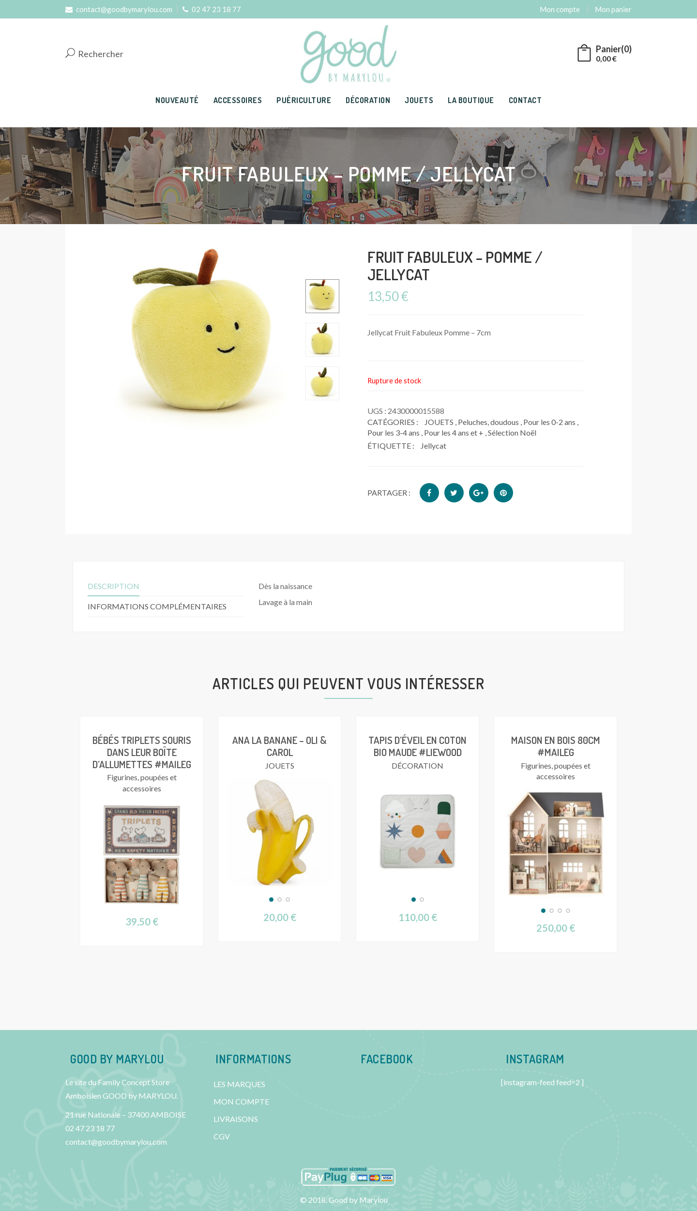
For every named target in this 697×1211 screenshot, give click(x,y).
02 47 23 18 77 (211, 9)
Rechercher (94, 54)
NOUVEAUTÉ (177, 100)
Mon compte (560, 9)
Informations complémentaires (157, 606)
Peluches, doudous (488, 421)
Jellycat (433, 445)
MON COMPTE (241, 1100)
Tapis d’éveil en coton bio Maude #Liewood (417, 745)
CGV (221, 1135)
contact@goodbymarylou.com (118, 9)
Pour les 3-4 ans (393, 432)
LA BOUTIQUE (471, 100)
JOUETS (419, 100)
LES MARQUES (239, 1083)
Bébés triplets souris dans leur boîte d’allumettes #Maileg (141, 751)
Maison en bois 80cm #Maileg (555, 745)
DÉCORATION (368, 100)
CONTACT (525, 100)
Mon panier (613, 9)
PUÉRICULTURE (303, 100)
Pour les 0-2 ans (549, 421)
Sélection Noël (512, 432)
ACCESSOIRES (237, 100)
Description (113, 585)
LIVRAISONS (235, 1118)
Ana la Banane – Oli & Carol (279, 745)
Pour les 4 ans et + (454, 432)
